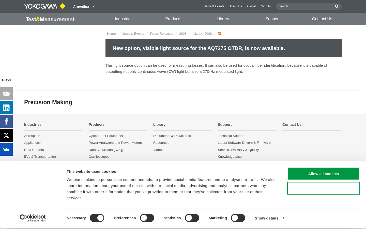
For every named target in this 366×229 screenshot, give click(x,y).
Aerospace (32, 136)
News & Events (214, 6)
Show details (267, 219)
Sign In (266, 6)
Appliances (32, 143)
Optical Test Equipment (106, 136)
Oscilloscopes (99, 156)
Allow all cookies (323, 174)
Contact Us (322, 19)
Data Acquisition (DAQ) (106, 150)
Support (272, 19)
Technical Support (231, 136)
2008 (183, 34)
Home (111, 34)
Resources (161, 143)
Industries (123, 19)
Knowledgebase (230, 156)
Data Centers (34, 150)
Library (223, 19)
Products (173, 19)
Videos (158, 150)
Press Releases (161, 34)
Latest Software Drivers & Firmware (244, 143)
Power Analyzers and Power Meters (115, 143)
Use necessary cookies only (323, 189)
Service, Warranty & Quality (238, 150)
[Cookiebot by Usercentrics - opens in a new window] (33, 219)
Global (251, 6)
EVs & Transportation (40, 156)
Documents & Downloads (172, 136)
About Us (236, 6)
